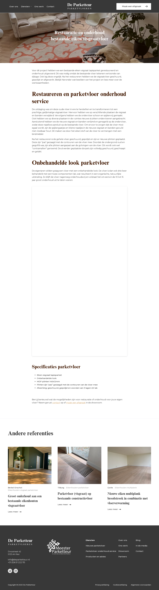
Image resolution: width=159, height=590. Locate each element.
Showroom (123, 551)
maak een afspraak (76, 403)
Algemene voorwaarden (141, 585)
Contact (50, 6)
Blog (138, 540)
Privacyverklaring (102, 585)
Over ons (13, 6)
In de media (141, 545)
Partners (122, 556)
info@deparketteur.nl (19, 560)
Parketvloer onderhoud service (101, 551)
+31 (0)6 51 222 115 (16, 562)
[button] (26, 6)
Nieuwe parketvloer (95, 545)
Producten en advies (96, 556)
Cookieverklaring (120, 585)
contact (56, 403)
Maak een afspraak (131, 6)
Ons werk (39, 6)
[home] (79, 6)
